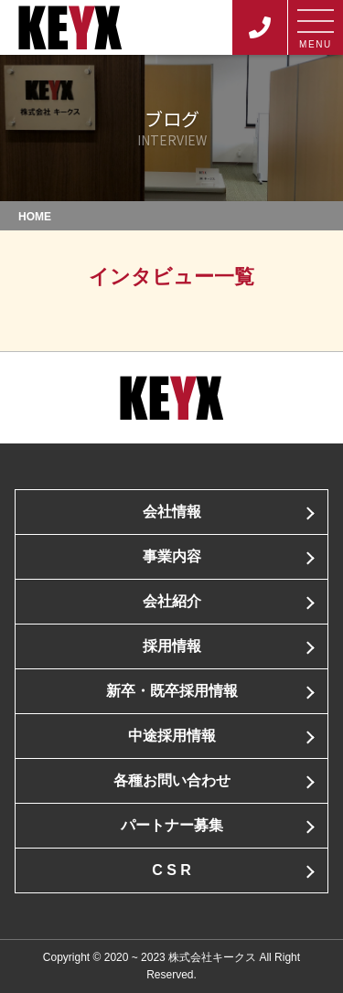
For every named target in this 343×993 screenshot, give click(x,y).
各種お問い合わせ (171, 780)
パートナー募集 (172, 825)
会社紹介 (172, 601)
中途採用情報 (172, 735)
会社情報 (172, 511)
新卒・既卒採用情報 (172, 691)
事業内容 (172, 556)
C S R (171, 870)
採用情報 (172, 646)
